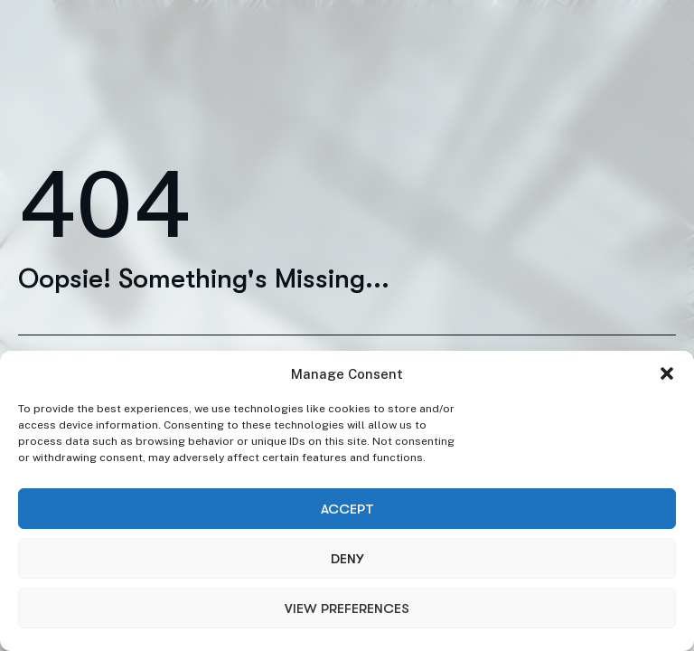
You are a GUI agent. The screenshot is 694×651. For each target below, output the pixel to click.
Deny (347, 559)
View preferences (347, 608)
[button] (667, 373)
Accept (347, 509)
